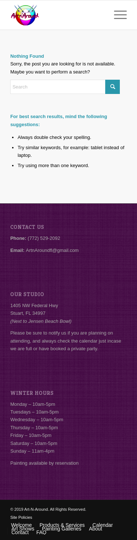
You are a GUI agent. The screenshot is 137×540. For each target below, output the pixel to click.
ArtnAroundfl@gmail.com (52, 250)
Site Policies (21, 517)
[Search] (65, 87)
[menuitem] (117, 15)
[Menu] (117, 15)
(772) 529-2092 (44, 238)
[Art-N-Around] (56, 15)
